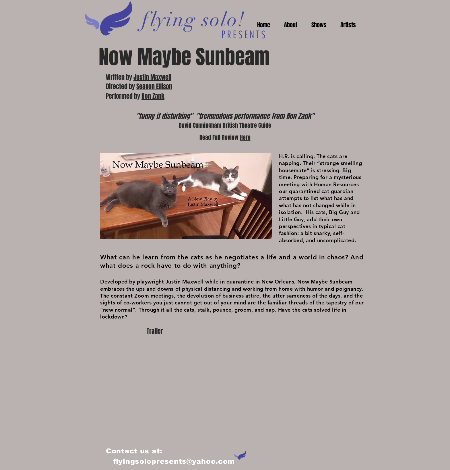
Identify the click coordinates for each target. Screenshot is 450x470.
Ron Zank (152, 96)
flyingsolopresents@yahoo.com (174, 461)
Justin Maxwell (152, 77)
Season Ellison (154, 86)
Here (245, 137)
